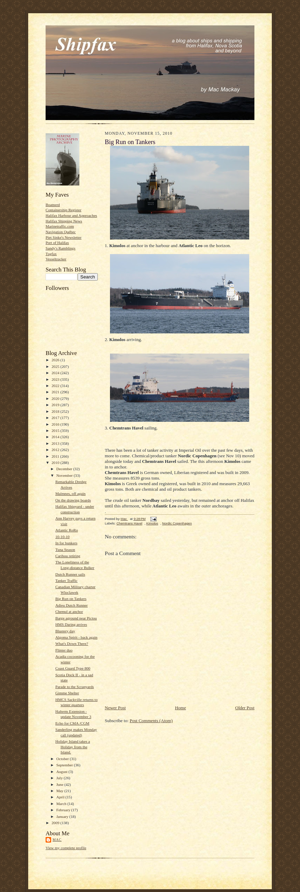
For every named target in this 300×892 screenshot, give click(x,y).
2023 (56, 379)
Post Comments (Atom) (151, 720)
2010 (56, 462)
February (63, 810)
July (60, 778)
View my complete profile (66, 848)
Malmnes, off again (70, 493)
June (60, 784)
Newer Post (115, 707)
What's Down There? (71, 643)
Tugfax (51, 254)
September (65, 765)
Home (180, 707)
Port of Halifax (57, 242)
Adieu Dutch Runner (71, 605)
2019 (56, 405)
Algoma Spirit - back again (76, 637)
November (65, 475)
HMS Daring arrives (71, 624)
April (60, 797)
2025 (56, 366)
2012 (56, 450)
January (63, 816)
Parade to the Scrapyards (74, 687)
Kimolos (152, 523)
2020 (56, 398)
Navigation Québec (61, 232)
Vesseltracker (56, 259)
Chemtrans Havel (129, 523)
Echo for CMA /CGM (72, 723)
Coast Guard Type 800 (72, 668)
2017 (56, 418)
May (60, 791)
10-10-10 (62, 537)
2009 (56, 823)
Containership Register (63, 210)
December (64, 469)
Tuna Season (65, 549)
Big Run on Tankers (70, 599)
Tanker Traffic (66, 580)
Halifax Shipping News (64, 221)
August (62, 771)
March (62, 804)
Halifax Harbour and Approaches (71, 215)
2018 (56, 411)
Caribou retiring (67, 556)
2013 (56, 443)
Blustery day (65, 631)
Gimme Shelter (67, 693)
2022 (56, 386)
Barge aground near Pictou (76, 618)
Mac (57, 840)
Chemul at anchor (69, 611)
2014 (56, 437)
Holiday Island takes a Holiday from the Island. (72, 746)
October (63, 759)
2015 (56, 430)
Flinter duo (63, 650)
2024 (56, 373)
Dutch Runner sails (70, 574)
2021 (56, 392)
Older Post (244, 707)
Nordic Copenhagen (177, 523)
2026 (56, 360)
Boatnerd (53, 205)
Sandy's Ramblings (61, 248)
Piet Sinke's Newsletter (63, 237)
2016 (56, 424)
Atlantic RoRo (66, 530)
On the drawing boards (73, 500)
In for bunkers (66, 543)
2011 (56, 456)
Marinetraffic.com (60, 226)
